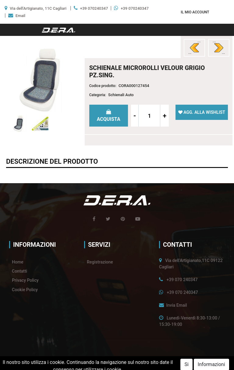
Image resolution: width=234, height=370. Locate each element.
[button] (195, 12)
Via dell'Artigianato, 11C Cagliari (38, 8)
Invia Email (176, 305)
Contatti (19, 271)
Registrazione (100, 262)
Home (17, 262)
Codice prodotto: (102, 86)
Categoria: (97, 95)
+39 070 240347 (181, 279)
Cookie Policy (25, 289)
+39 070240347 (94, 8)
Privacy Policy (25, 280)
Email (20, 15)
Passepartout (129, 363)
